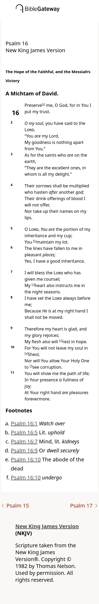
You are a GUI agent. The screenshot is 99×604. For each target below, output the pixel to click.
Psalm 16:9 (24, 450)
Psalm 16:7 (24, 441)
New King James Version (47, 526)
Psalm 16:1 (24, 423)
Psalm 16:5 (24, 432)
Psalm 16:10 (26, 459)
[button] (57, 17)
